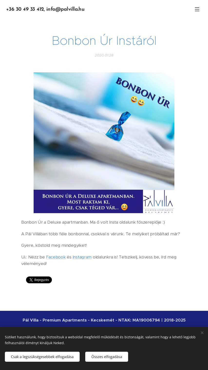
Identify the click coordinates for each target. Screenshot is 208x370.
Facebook (56, 256)
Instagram (82, 256)
